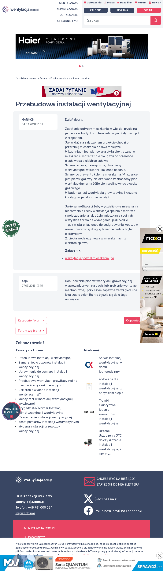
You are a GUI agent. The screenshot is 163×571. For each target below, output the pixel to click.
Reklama (122, 10)
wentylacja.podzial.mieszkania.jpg (89, 258)
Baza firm (126, 2)
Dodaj (148, 10)
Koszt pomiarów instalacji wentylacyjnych (49, 422)
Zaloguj (96, 10)
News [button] (155, 2)
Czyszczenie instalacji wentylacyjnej (45, 417)
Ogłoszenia (94, 2)
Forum (142, 2)
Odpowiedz (134, 320)
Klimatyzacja (67, 9)
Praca (111, 2)
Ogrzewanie (69, 15)
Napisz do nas (25, 513)
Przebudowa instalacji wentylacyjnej (45, 358)
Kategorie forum (30, 320)
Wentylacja (68, 3)
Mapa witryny (36, 537)
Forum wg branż (30, 331)
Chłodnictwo (67, 21)
